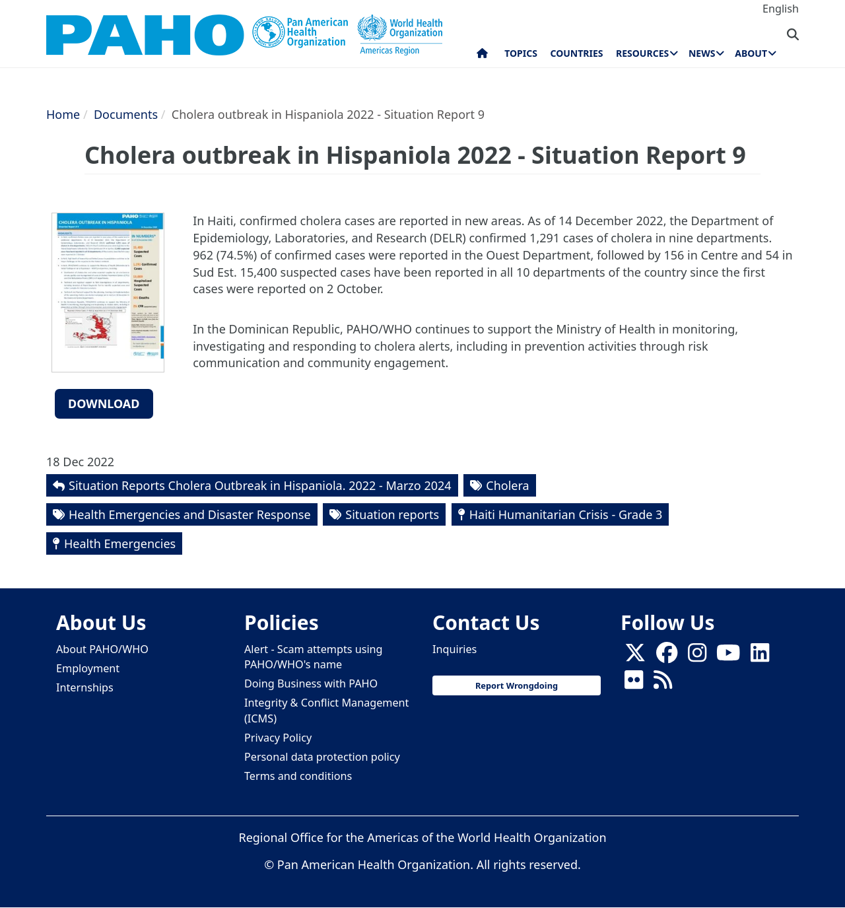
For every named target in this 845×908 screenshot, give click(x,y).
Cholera (507, 485)
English (780, 8)
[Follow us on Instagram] (697, 657)
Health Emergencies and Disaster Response (190, 514)
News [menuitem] (702, 53)
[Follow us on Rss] (663, 684)
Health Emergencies (120, 543)
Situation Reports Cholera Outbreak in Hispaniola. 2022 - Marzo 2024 (260, 485)
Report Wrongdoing (516, 685)
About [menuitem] (751, 53)
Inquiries (454, 649)
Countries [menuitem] (576, 53)
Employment (87, 668)
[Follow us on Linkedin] (760, 657)
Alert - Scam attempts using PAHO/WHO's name (313, 657)
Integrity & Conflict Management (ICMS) (326, 710)
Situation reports (392, 514)
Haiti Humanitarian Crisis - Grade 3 (566, 514)
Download (104, 403)
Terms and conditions (298, 776)
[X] (635, 657)
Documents (126, 114)
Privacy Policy (278, 737)
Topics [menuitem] (520, 53)
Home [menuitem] (482, 56)
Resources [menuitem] (642, 53)
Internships (85, 687)
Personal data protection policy (322, 757)
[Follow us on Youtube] (728, 657)
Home (63, 114)
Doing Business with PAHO (311, 683)
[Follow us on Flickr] (634, 684)
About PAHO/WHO (102, 649)
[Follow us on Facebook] (666, 657)
